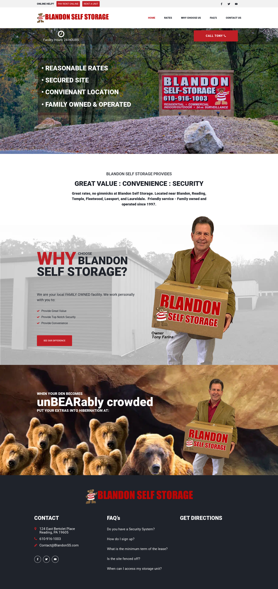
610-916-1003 (50, 539)
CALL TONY (216, 36)
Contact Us (233, 17)
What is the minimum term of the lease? (137, 549)
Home (151, 17)
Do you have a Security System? (131, 529)
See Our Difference (54, 340)
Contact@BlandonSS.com (59, 545)
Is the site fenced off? (123, 559)
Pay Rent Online (68, 3)
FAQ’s (213, 17)
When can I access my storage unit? (134, 569)
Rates (168, 17)
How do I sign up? (120, 539)
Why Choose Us (191, 17)
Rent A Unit (91, 3)
